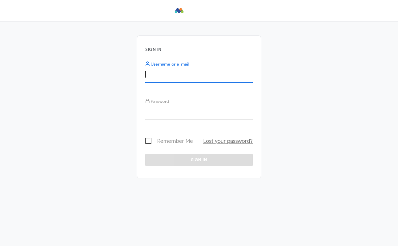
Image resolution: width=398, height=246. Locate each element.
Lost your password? (228, 141)
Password (157, 101)
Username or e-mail (167, 64)
